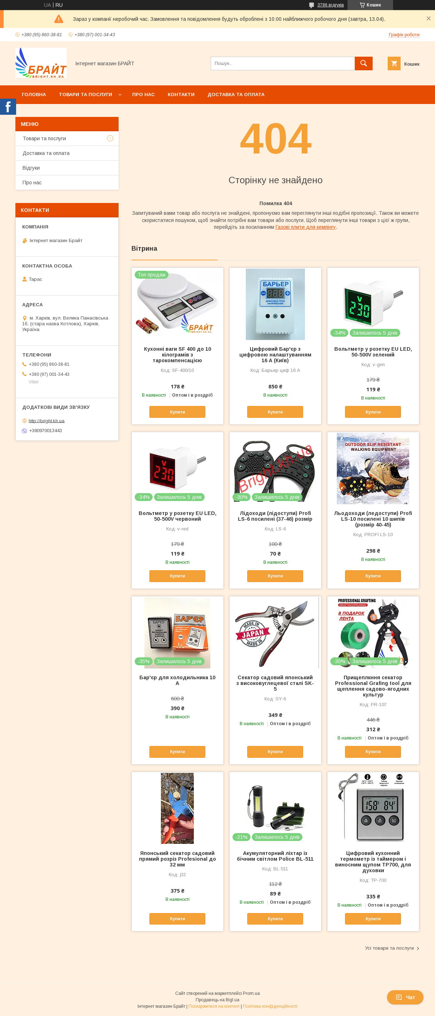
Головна (34, 94)
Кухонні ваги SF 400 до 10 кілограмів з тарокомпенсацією (177, 354)
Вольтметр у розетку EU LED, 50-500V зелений (373, 352)
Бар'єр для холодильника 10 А (177, 680)
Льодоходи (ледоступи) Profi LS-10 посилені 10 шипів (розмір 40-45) (373, 519)
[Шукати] (364, 63)
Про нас (143, 94)
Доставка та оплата (235, 94)
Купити (177, 412)
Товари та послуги (85, 94)
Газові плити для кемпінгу (306, 227)
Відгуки (31, 168)
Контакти (181, 94)
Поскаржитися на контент (214, 1006)
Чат (405, 997)
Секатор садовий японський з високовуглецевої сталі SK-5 (275, 683)
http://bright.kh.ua (46, 420)
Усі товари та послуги (389, 948)
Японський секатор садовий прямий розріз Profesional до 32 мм (177, 859)
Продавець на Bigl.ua (217, 999)
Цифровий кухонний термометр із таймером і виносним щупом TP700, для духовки (373, 861)
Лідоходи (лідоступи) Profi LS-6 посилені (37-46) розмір (275, 516)
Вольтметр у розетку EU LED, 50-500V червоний (177, 516)
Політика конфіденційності (270, 1006)
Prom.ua (251, 993)
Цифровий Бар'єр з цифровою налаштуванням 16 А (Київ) (275, 354)
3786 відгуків (330, 5)
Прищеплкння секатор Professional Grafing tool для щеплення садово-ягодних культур (373, 686)
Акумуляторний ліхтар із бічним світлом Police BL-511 (275, 856)
